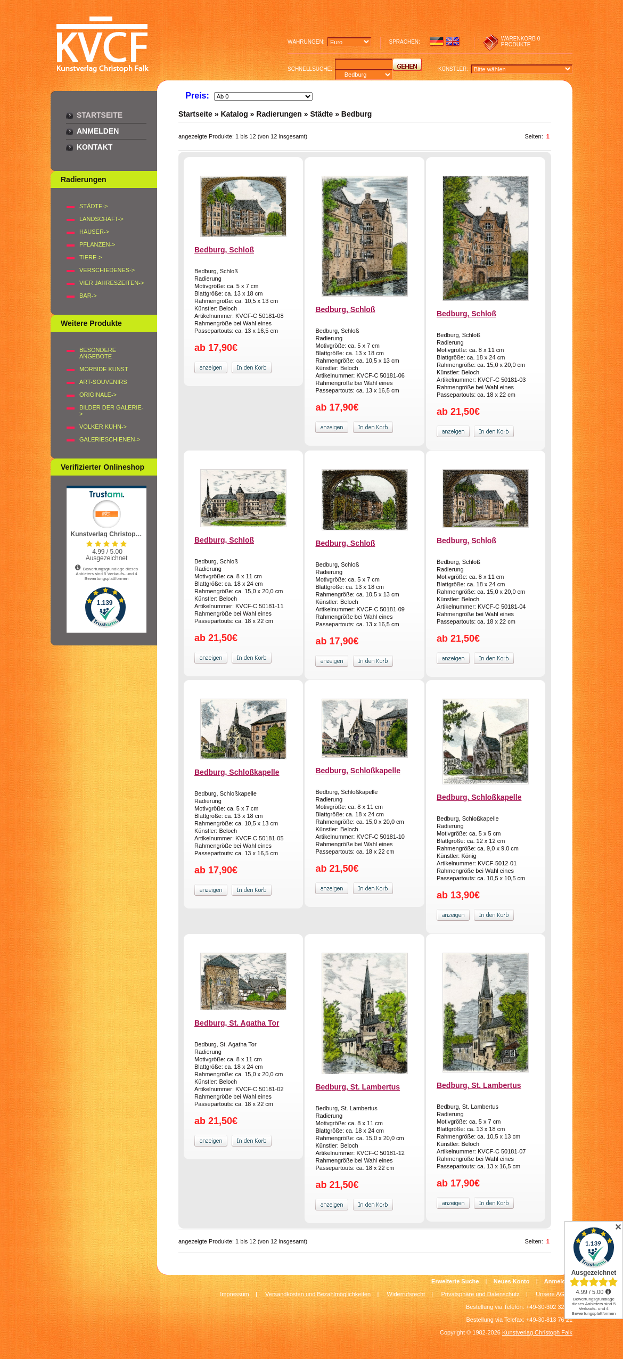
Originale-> (98, 394)
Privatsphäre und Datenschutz (480, 1294)
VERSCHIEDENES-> (107, 270)
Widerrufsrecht (406, 1294)
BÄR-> (88, 295)
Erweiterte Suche (455, 1281)
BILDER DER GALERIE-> (111, 410)
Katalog (234, 114)
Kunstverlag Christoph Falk (537, 1332)
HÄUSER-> (94, 231)
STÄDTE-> (93, 206)
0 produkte (520, 41)
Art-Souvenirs (103, 382)
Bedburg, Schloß (224, 249)
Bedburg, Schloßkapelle (236, 772)
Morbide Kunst (103, 369)
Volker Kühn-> (103, 426)
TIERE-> (90, 257)
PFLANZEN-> (97, 244)
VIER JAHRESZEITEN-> (111, 283)
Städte (321, 114)
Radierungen (279, 114)
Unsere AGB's (554, 1294)
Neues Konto (512, 1281)
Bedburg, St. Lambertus (357, 1087)
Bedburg (356, 114)
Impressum (234, 1294)
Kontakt (94, 147)
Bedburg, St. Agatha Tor (236, 1023)
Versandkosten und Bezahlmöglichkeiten (318, 1294)
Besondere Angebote (97, 353)
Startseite (99, 115)
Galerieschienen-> (110, 439)
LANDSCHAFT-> (101, 219)
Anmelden (98, 131)
